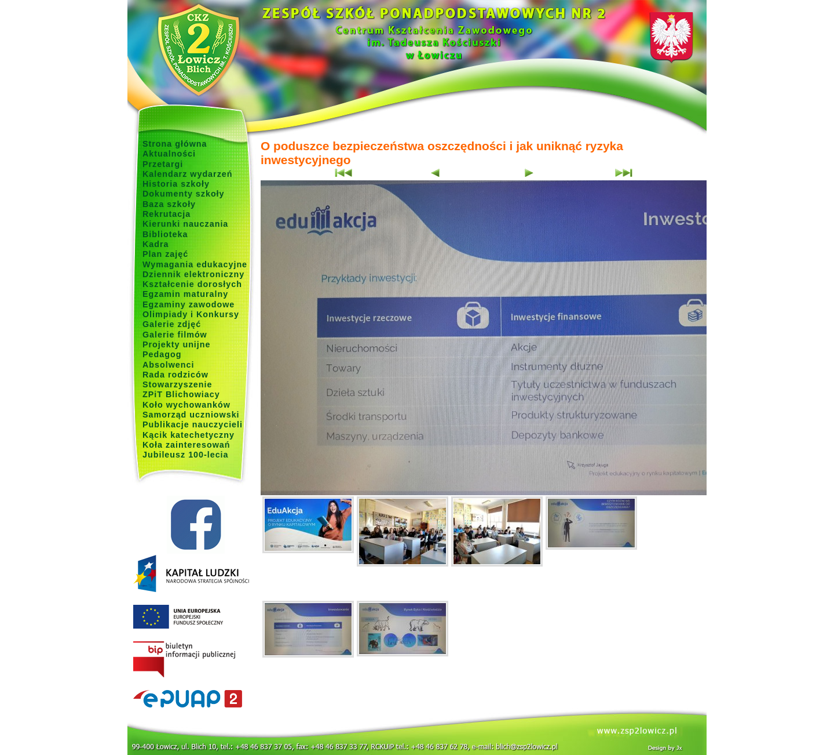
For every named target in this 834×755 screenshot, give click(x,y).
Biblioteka (165, 234)
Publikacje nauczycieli (192, 424)
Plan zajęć (165, 254)
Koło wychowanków (186, 404)
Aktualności (169, 153)
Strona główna (174, 143)
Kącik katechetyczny (188, 435)
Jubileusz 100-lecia (185, 454)
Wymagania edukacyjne (194, 264)
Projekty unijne (176, 344)
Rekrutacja (166, 214)
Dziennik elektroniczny (193, 274)
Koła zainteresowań (186, 444)
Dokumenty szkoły (183, 193)
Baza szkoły (169, 204)
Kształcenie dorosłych (192, 284)
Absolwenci (168, 364)
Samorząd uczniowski (191, 414)
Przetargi (162, 164)
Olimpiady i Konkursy (190, 314)
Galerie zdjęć (171, 324)
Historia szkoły (176, 183)
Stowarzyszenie (177, 384)
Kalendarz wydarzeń (187, 174)
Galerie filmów (174, 334)
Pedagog (161, 354)
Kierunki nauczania (185, 223)
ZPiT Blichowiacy (181, 394)
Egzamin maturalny (185, 294)
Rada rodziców (175, 374)
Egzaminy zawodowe (188, 304)
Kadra (155, 244)
